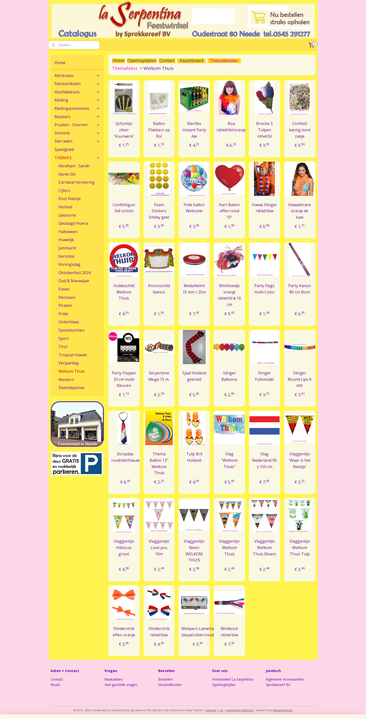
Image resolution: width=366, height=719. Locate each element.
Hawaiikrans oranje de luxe (299, 211)
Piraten (65, 305)
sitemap (211, 710)
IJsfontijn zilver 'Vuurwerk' (124, 130)
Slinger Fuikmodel (264, 376)
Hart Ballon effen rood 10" (229, 211)
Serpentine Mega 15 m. (159, 376)
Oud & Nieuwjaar (73, 280)
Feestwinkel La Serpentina (232, 679)
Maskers (77, 116)
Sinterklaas (68, 322)
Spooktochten (71, 330)
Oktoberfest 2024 (74, 272)
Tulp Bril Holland (194, 457)
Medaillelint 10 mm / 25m (194, 289)
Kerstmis (66, 256)
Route (55, 684)
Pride (63, 313)
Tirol (62, 346)
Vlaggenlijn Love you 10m (159, 547)
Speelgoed (64, 149)
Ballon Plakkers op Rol (159, 130)
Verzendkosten (170, 684)
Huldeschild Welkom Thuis (123, 292)
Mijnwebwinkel (283, 710)
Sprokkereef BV (278, 684)
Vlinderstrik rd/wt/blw (159, 632)
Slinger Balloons (229, 376)
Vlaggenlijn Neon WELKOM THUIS (194, 551)
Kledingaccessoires (77, 108)
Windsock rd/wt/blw (229, 632)
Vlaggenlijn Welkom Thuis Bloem (264, 547)
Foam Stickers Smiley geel (159, 211)
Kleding (77, 100)
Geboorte (67, 215)
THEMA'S (77, 157)
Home (60, 62)
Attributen (77, 75)
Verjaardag (68, 363)
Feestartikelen (77, 83)
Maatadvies (113, 679)
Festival (65, 207)
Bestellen (165, 679)
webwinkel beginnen (240, 710)
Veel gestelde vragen (120, 684)
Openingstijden (224, 684)
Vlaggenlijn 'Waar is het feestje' (300, 460)
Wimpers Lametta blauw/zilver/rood (198, 632)
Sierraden (77, 141)
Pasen (64, 289)
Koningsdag (69, 264)
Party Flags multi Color (265, 289)
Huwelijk (66, 239)
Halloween (68, 231)
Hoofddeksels (77, 92)
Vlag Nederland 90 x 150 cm (264, 460)
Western (66, 379)
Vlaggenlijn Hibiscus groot (124, 547)
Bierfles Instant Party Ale (194, 130)
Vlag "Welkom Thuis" (229, 460)
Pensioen (67, 297)
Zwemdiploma (71, 387)
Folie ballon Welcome (194, 208)
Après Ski (67, 174)
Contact (57, 679)
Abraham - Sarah (73, 166)
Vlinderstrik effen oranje (124, 632)
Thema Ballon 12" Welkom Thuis (159, 463)
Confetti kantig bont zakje (300, 130)
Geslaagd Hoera (73, 223)
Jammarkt (67, 248)
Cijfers (64, 190)
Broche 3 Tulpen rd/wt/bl (264, 130)
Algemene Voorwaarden (285, 679)
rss (221, 710)
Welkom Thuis (71, 371)
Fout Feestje (69, 198)
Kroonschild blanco (159, 289)
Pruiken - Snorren (77, 124)
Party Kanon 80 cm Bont (299, 289)
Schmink (77, 133)
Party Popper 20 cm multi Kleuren (124, 379)
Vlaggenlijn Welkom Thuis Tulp (299, 547)
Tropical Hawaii (72, 355)
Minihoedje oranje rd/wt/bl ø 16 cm (229, 295)
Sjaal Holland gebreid (194, 376)
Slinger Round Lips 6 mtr (299, 379)
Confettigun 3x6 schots (124, 208)
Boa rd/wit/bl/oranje (231, 127)
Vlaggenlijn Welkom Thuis (229, 547)
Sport (63, 338)
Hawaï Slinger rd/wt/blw (264, 208)
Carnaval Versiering (76, 182)
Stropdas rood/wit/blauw (125, 457)
